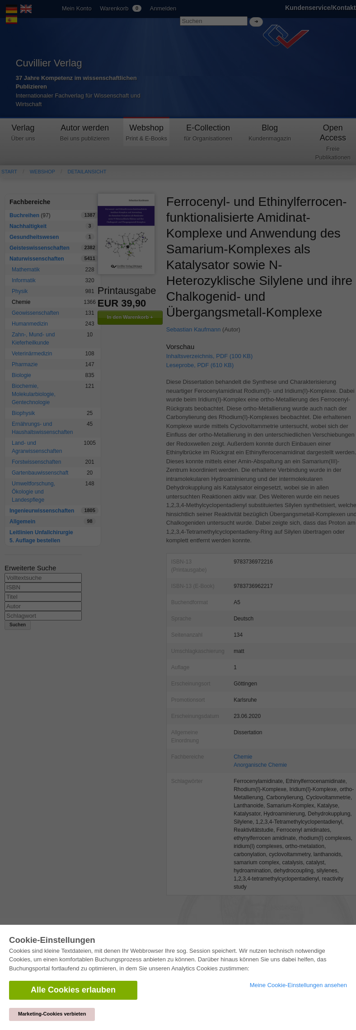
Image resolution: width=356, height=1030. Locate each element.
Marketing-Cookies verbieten (52, 1013)
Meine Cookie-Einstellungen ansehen (298, 985)
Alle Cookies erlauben (73, 989)
